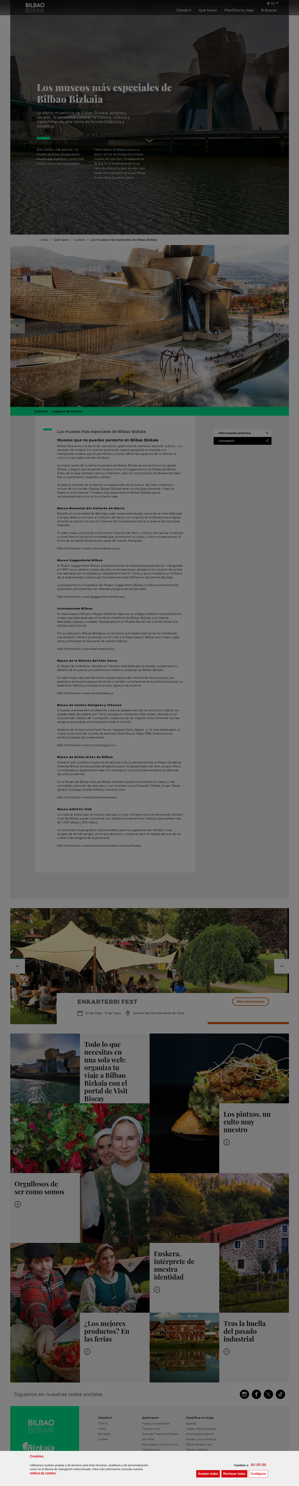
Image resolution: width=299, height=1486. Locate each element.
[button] (253, 1464)
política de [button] (43, 1473)
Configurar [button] (259, 1473)
